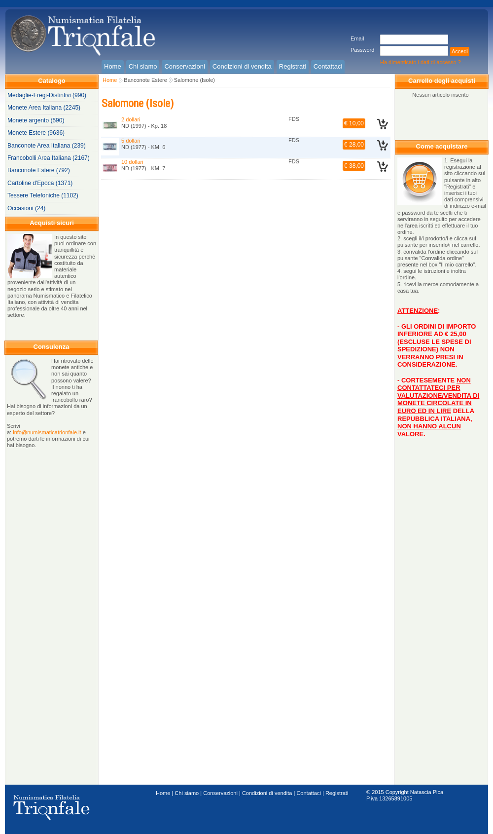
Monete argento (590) (35, 120)
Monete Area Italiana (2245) (43, 107)
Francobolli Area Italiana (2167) (48, 157)
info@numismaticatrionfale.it (47, 432)
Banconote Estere (145, 80)
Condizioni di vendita (267, 793)
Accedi (460, 51)
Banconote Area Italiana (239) (46, 145)
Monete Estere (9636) (36, 132)
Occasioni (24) (26, 208)
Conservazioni (220, 793)
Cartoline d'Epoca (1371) (39, 183)
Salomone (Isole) (194, 80)
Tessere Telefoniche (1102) (42, 195)
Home (110, 80)
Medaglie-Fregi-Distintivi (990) (46, 95)
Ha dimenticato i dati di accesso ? (420, 62)
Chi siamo (187, 793)
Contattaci (308, 793)
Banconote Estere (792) (38, 170)
